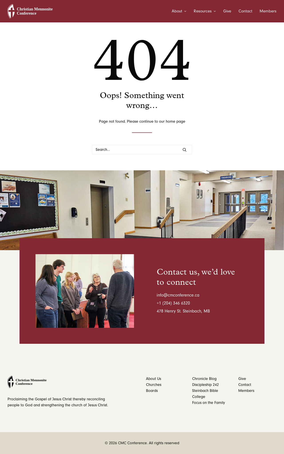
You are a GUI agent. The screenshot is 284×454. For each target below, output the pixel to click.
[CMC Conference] (31, 11)
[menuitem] (180, 11)
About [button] (179, 11)
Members (268, 11)
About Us (153, 378)
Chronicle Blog (204, 378)
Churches (153, 384)
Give (227, 11)
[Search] (142, 149)
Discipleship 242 (205, 384)
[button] (185, 150)
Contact (245, 11)
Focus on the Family (208, 402)
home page (175, 121)
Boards (152, 390)
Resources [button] (205, 11)
